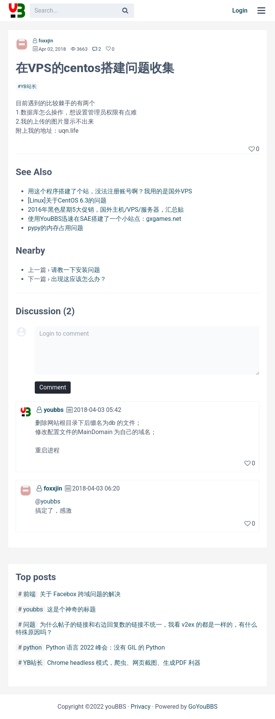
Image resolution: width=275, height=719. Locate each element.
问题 (29, 624)
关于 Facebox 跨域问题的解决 (80, 594)
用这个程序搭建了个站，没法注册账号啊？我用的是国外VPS (110, 191)
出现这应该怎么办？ (78, 279)
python (32, 647)
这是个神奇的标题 (71, 609)
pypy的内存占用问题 (55, 228)
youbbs (53, 409)
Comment (52, 387)
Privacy (140, 706)
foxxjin (46, 40)
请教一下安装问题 (75, 269)
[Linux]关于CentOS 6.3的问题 (67, 200)
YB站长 (29, 86)
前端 (29, 594)
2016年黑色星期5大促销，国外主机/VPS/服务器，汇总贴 (106, 209)
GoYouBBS (203, 706)
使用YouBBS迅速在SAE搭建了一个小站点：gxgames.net (104, 218)
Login (239, 10)
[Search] (125, 10)
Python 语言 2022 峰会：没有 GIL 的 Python (105, 647)
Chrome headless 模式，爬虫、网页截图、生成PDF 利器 (123, 662)
